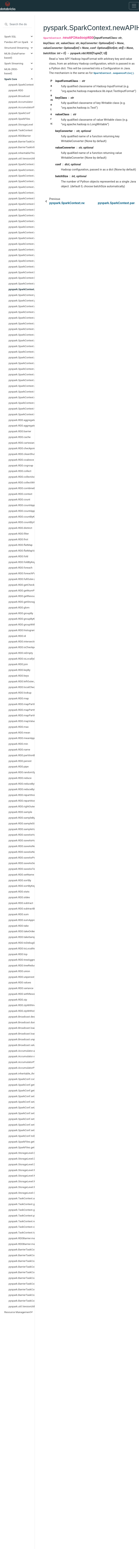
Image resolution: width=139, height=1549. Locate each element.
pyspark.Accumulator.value (22, 1056)
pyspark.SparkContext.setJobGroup (22, 340)
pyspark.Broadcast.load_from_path (22, 1033)
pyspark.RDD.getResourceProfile (22, 596)
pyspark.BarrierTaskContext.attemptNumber (22, 1255)
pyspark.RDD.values (20, 982)
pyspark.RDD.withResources (22, 993)
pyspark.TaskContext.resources (22, 1221)
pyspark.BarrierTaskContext (22, 141)
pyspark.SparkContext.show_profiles (22, 363)
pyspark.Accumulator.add (22, 1050)
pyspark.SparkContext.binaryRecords (22, 203)
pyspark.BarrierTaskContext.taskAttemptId (22, 1300)
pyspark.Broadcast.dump (22, 1022)
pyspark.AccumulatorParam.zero (22, 1067)
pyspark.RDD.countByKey (22, 516)
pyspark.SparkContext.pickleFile (22, 300)
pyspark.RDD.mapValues (22, 721)
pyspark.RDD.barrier (20, 431)
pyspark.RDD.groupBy (21, 613)
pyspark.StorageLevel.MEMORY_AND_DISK (22, 1170)
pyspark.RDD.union (19, 971)
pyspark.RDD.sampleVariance (22, 829)
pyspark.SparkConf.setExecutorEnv (22, 1113)
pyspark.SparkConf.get (21, 1084)
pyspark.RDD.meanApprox (22, 738)
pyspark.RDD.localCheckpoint (22, 687)
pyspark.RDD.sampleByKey (22, 817)
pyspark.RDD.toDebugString (22, 942)
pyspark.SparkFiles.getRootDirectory (22, 1147)
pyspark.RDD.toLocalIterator (22, 948)
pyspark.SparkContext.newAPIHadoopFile (22, 283)
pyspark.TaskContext (21, 130)
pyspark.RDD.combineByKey (22, 488)
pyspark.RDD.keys (19, 675)
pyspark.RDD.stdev (19, 897)
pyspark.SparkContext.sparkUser (22, 368)
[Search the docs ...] (17, 24)
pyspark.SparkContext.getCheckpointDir (22, 249)
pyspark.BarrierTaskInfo (22, 147)
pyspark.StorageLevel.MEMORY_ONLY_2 (22, 1187)
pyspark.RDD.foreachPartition (22, 573)
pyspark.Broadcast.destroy (22, 1016)
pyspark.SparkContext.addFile (22, 181)
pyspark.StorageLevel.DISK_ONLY (22, 1152)
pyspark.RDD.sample (20, 811)
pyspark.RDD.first (18, 539)
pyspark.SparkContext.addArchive (22, 175)
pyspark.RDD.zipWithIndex (22, 1005)
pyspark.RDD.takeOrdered (22, 931)
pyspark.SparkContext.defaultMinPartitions (22, 226)
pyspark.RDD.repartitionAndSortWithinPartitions (22, 800)
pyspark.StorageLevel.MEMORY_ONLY (22, 1181)
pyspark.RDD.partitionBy (22, 755)
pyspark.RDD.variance (21, 988)
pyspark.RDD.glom (19, 607)
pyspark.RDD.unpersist (21, 976)
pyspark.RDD (16, 90)
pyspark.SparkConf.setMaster (22, 1124)
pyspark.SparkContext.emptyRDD (22, 243)
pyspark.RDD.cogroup (21, 465)
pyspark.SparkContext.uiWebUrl (22, 397)
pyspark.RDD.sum (19, 914)
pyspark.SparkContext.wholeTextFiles (22, 414)
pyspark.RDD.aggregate (22, 420)
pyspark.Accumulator (21, 101)
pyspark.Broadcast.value (22, 1045)
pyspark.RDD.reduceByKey (22, 783)
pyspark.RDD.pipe (19, 766)
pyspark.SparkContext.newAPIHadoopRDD (22, 289)
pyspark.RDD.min (18, 743)
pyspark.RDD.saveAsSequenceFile (22, 863)
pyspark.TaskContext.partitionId (22, 1215)
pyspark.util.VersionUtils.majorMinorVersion (22, 1306)
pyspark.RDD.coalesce (21, 459)
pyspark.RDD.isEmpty (21, 652)
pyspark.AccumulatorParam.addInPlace (22, 1062)
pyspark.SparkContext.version (22, 408)
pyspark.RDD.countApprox (22, 505)
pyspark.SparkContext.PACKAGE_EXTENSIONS (22, 164)
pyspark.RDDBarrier (20, 135)
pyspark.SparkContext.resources (22, 311)
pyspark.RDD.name (19, 749)
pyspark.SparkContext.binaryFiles (22, 198)
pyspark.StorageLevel (21, 124)
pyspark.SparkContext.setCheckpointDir (22, 328)
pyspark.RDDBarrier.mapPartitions (22, 1238)
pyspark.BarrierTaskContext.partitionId (22, 1283)
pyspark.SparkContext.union (22, 402)
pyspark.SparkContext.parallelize (22, 294)
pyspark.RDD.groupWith (22, 624)
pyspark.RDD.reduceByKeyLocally (22, 789)
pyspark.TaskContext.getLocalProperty (22, 1209)
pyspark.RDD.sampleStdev (22, 823)
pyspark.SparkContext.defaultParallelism (22, 232)
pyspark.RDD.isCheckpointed (22, 647)
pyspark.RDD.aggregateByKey (22, 425)
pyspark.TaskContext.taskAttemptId (22, 1232)
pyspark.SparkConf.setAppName (22, 1107)
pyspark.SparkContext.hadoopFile (22, 272)
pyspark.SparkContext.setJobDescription (22, 334)
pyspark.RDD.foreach (21, 567)
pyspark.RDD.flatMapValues (22, 550)
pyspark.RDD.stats (19, 891)
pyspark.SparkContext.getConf (22, 255)
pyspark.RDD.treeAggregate (22, 959)
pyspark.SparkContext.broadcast (22, 209)
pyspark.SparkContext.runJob (22, 317)
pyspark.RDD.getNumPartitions (22, 590)
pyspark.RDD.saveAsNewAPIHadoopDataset (22, 846)
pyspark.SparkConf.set (21, 1096)
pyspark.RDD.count (19, 499)
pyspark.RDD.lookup (20, 692)
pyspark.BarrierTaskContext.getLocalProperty (22, 1272)
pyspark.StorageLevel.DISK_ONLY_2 (22, 1158)
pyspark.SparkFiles (19, 118)
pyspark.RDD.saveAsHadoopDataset (22, 834)
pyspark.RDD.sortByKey (22, 885)
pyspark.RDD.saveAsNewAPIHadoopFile (22, 851)
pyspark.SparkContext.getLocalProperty (22, 260)
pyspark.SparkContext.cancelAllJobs (22, 215)
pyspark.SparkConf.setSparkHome (22, 1130)
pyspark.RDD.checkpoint (22, 448)
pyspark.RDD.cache (20, 437)
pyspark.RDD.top (18, 954)
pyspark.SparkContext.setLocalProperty (22, 346)
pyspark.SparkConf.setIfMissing (22, 1118)
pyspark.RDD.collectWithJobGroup (22, 482)
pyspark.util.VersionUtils (22, 158)
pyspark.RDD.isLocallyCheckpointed (22, 658)
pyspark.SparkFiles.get (21, 1141)
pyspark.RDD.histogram (22, 630)
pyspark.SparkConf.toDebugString (22, 1135)
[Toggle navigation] (134, 5)
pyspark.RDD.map (19, 698)
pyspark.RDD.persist (20, 760)
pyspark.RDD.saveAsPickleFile (22, 857)
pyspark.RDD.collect (20, 470)
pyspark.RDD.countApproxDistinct (22, 510)
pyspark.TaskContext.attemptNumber (22, 1198)
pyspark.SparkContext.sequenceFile (22, 323)
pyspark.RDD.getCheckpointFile (22, 584)
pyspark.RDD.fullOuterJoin (22, 579)
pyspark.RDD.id (17, 635)
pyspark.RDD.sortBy (20, 880)
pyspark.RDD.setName (21, 874)
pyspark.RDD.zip (18, 999)
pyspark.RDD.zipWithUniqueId (22, 1010)
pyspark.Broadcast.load (22, 1027)
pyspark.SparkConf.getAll (22, 1090)
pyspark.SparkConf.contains (22, 1079)
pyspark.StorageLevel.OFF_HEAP (22, 1192)
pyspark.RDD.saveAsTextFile (22, 868)
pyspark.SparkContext (21, 84)
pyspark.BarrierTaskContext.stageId (22, 1294)
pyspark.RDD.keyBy (19, 669)
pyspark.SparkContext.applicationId (22, 192)
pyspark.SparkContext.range (22, 306)
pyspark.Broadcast (19, 96)
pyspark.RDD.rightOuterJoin (22, 806)
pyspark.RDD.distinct (20, 527)
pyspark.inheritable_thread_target (22, 1073)
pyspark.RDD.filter (19, 533)
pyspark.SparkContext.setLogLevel (22, 351)
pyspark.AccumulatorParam (22, 107)
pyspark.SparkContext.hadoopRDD (22, 277)
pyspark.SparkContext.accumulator (22, 169)
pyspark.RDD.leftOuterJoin (22, 681)
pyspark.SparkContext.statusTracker (22, 380)
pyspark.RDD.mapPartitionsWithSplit (22, 715)
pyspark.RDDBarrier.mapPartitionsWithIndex (22, 1243)
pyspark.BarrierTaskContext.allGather (22, 1249)
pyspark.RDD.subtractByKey (22, 908)
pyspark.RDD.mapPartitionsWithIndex (22, 709)
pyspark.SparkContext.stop (22, 385)
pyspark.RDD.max (19, 726)
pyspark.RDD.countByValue (22, 522)
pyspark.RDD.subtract (21, 903)
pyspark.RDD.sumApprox (22, 919)
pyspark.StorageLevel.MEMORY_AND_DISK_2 (22, 1175)
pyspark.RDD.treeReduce (22, 965)
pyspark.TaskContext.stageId (22, 1226)
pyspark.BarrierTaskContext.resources (22, 1289)
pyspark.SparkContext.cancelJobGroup (22, 221)
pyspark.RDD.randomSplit (22, 772)
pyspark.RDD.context (20, 493)
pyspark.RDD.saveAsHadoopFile (22, 840)
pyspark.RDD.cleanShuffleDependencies (22, 453)
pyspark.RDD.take (19, 925)
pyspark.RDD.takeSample (22, 936)
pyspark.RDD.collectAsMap (22, 476)
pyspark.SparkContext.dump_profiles (22, 238)
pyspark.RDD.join (18, 664)
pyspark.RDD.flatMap (21, 544)
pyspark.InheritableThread (22, 152)
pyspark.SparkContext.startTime (22, 374)
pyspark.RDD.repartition (22, 794)
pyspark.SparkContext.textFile (22, 391)
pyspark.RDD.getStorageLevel (22, 601)
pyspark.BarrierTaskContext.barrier (22, 1260)
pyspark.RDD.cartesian (21, 442)
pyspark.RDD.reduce (20, 777)
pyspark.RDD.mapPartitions (22, 704)
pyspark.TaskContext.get (22, 1204)
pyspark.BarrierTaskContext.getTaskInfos (22, 1277)
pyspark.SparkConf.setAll (22, 1101)
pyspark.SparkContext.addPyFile (22, 186)
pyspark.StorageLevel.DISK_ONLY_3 (22, 1164)
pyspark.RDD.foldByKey (22, 562)
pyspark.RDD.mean (19, 732)
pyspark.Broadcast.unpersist (22, 1039)
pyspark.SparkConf (19, 113)
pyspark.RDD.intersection (22, 641)
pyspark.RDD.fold (18, 556)
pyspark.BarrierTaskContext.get (22, 1266)
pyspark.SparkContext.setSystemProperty (22, 357)
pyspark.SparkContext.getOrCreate (22, 266)
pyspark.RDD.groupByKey (22, 618)
